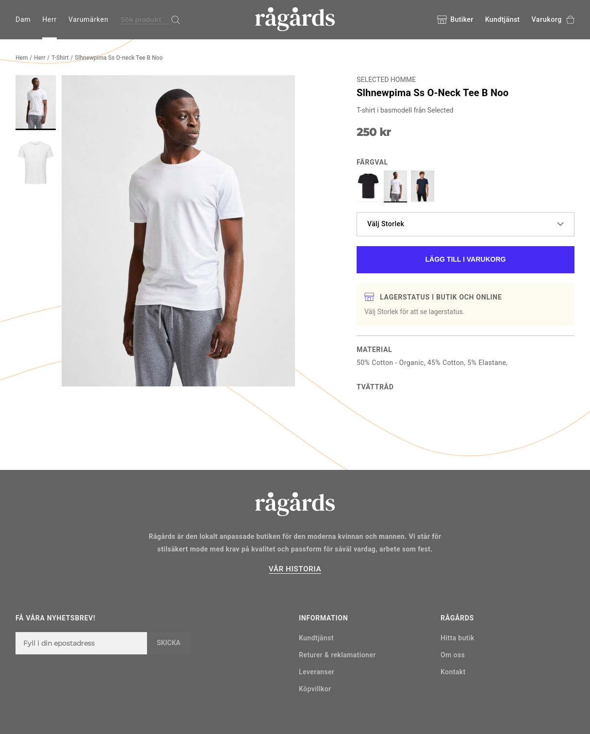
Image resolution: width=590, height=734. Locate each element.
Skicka (168, 643)
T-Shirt (59, 57)
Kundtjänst (502, 19)
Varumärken (88, 19)
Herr (49, 19)
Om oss (453, 655)
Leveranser (316, 672)
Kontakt (453, 672)
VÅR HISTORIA (295, 569)
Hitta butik (458, 638)
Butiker (455, 20)
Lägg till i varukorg (466, 259)
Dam (23, 19)
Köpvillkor (315, 689)
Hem (22, 57)
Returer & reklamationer (337, 655)
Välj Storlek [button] (465, 224)
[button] (36, 103)
